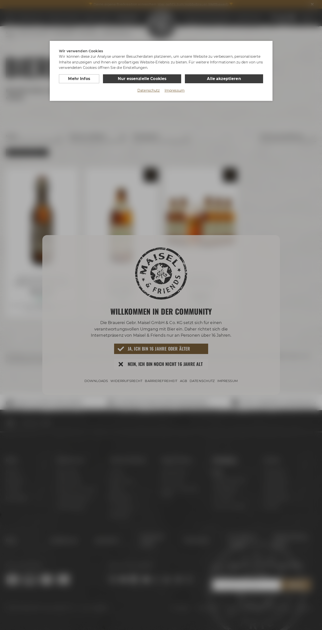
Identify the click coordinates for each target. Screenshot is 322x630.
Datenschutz (148, 90)
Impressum (175, 90)
